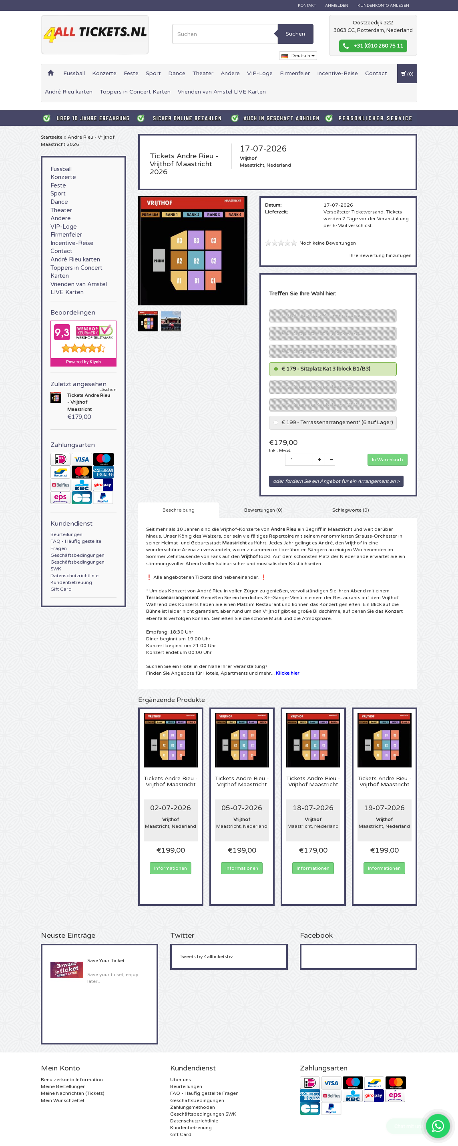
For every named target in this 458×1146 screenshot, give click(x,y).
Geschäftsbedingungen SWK (203, 1114)
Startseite (51, 137)
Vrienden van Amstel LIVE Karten (222, 91)
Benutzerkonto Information (72, 1079)
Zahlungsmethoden (192, 1107)
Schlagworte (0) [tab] (350, 510)
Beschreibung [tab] (179, 510)
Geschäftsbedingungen (77, 555)
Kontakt (307, 5)
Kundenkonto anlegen (383, 5)
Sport (153, 73)
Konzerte (104, 73)
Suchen (295, 33)
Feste (131, 73)
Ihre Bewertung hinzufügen (381, 255)
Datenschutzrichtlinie (74, 575)
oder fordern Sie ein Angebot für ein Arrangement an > (336, 481)
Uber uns (180, 1079)
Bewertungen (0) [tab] (263, 510)
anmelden (336, 5)
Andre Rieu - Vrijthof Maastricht (171, 781)
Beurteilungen (66, 534)
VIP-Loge (260, 73)
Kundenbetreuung (71, 582)
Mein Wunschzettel (62, 1100)
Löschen (108, 390)
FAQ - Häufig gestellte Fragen (204, 1093)
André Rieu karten (68, 91)
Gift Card (61, 589)
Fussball (74, 73)
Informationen (170, 868)
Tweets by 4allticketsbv (206, 956)
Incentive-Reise (337, 73)
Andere (230, 73)
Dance (176, 73)
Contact (376, 73)
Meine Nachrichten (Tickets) (72, 1093)
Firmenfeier (295, 73)
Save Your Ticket (106, 960)
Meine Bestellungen (63, 1086)
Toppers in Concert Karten (135, 91)
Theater (203, 73)
